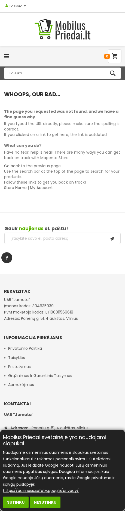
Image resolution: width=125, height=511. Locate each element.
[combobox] (62, 73)
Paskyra (16, 6)
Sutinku (16, 502)
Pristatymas (19, 366)
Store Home (15, 187)
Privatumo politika (25, 348)
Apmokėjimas (21, 384)
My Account (41, 187)
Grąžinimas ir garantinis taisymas (40, 375)
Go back (12, 166)
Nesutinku (45, 502)
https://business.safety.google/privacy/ (41, 490)
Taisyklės (16, 357)
